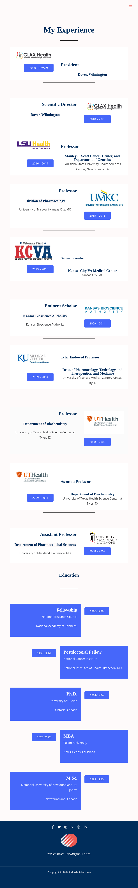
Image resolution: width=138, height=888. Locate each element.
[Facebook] (52, 827)
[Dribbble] (78, 827)
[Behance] (72, 827)
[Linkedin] (85, 827)
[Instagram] (65, 827)
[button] (39, 68)
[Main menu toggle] (130, 6)
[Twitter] (59, 827)
